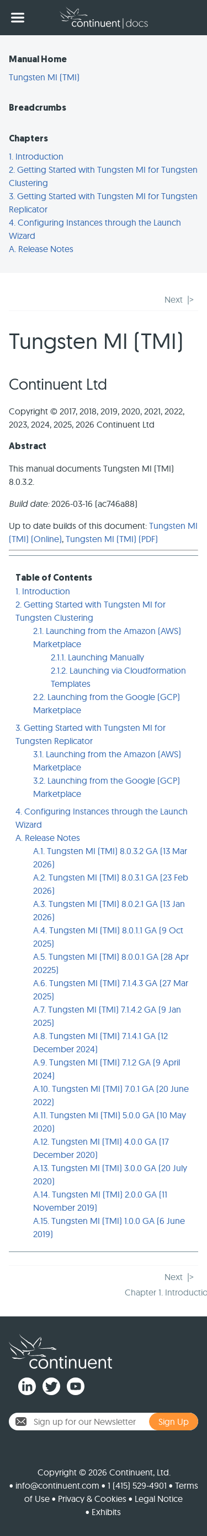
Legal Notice (159, 1498)
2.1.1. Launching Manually (97, 657)
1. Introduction (36, 156)
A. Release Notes (41, 248)
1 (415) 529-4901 (137, 1485)
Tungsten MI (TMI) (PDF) (112, 538)
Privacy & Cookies (92, 1498)
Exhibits (106, 1511)
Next (173, 299)
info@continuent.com (57, 1485)
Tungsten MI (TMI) (44, 77)
